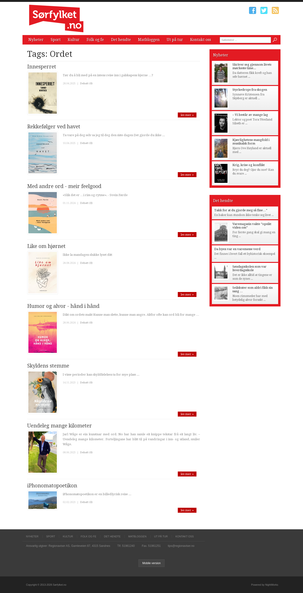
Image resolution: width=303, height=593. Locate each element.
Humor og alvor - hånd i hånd (63, 306)
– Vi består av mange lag (250, 115)
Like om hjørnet (46, 246)
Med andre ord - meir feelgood (64, 186)
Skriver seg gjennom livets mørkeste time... (251, 66)
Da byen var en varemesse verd (237, 249)
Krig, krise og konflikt (248, 165)
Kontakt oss (200, 39)
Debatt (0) (86, 83)
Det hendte (121, 39)
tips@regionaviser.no (181, 546)
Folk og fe (95, 39)
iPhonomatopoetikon (52, 486)
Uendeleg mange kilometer (59, 426)
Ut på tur (175, 39)
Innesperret (41, 67)
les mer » (187, 115)
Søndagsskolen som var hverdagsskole (249, 268)
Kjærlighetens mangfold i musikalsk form (250, 141)
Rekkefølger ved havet (53, 127)
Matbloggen (149, 39)
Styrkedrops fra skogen (249, 89)
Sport (56, 39)
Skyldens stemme (48, 366)
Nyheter (36, 39)
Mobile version (151, 563)
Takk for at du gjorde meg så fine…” (240, 210)
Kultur (74, 39)
